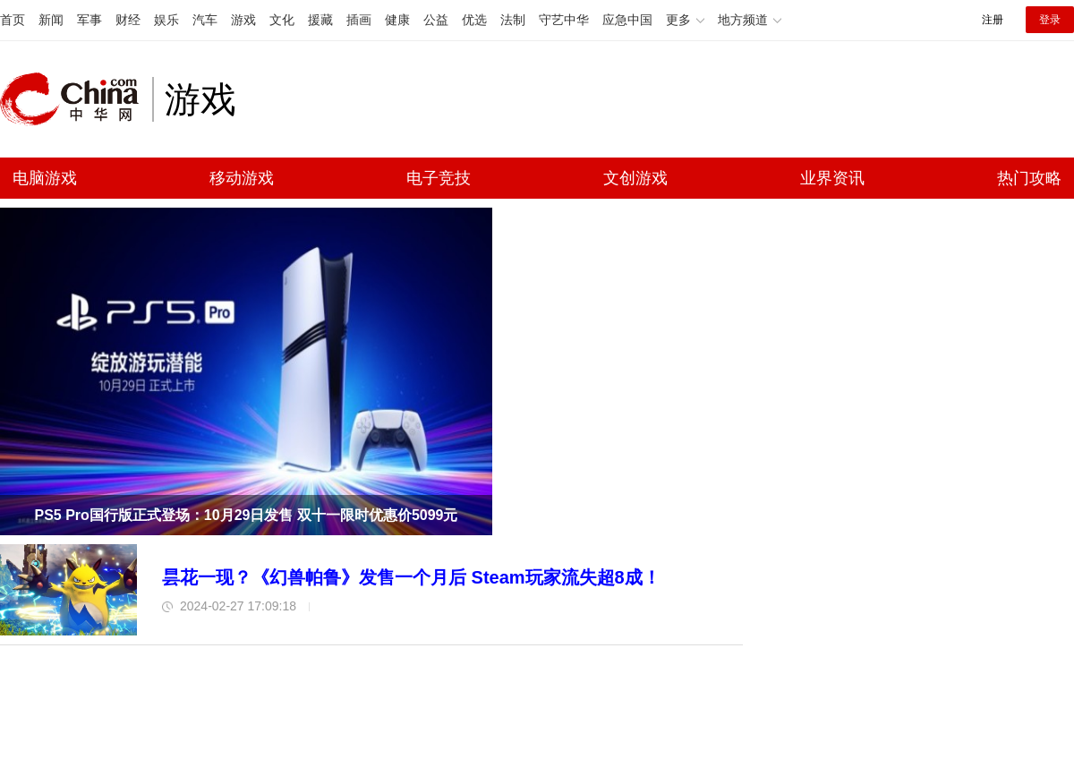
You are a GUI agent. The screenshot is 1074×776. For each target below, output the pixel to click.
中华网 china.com (76, 99)
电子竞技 (438, 178)
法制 (512, 20)
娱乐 (166, 20)
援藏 (320, 20)
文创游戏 (635, 178)
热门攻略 (1029, 178)
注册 (992, 19)
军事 (89, 20)
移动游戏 (241, 178)
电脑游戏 (45, 178)
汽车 (204, 20)
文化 (281, 20)
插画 (358, 20)
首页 (12, 20)
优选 (474, 20)
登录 (1050, 19)
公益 (435, 20)
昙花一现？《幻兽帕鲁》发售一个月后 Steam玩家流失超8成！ (411, 577)
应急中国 (627, 20)
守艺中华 (564, 20)
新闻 (51, 20)
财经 (128, 20)
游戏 (243, 20)
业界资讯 (832, 178)
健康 (397, 20)
